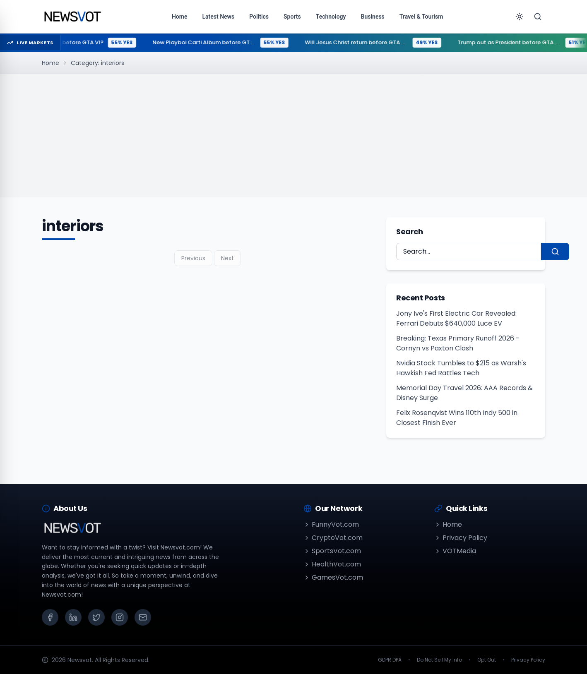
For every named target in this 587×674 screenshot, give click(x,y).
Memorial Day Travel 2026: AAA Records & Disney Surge (464, 393)
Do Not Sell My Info (439, 660)
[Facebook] (50, 617)
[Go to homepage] (72, 16)
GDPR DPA (390, 660)
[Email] (143, 617)
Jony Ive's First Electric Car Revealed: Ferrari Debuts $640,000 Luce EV (456, 318)
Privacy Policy (460, 537)
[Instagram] (119, 617)
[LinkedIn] (73, 617)
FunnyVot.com (331, 524)
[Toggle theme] (519, 16)
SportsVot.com (332, 551)
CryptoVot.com (333, 537)
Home (50, 63)
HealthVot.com (332, 564)
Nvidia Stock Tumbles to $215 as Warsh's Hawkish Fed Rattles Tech (461, 368)
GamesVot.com (333, 577)
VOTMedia (455, 551)
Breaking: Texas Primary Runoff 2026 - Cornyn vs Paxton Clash (458, 343)
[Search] (537, 16)
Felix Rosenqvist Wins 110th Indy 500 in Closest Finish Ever (456, 417)
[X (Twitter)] (96, 617)
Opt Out (486, 660)
